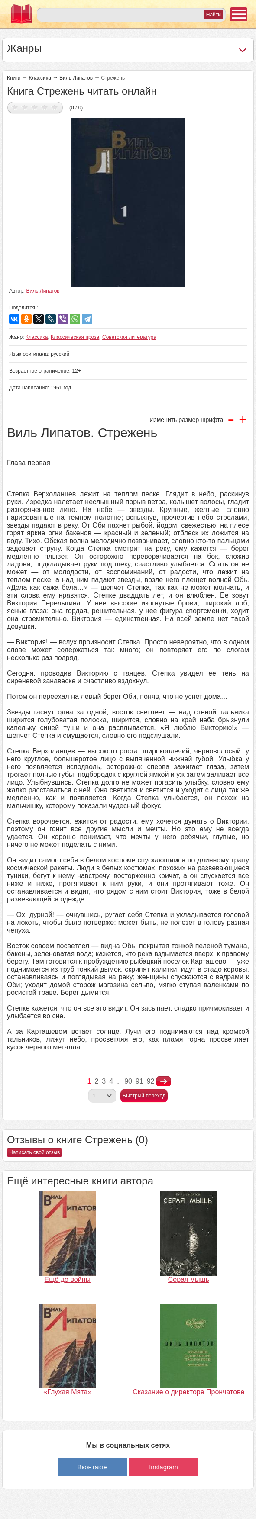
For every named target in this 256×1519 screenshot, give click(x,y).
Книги (13, 78)
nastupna (163, 1081)
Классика (40, 78)
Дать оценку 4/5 (45, 107)
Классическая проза (75, 337)
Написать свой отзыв (34, 1152)
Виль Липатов (76, 78)
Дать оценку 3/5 (35, 107)
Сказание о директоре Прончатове (188, 1392)
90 (128, 1081)
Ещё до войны (68, 1279)
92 (151, 1081)
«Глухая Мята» (67, 1392)
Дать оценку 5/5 (54, 107)
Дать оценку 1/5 (15, 107)
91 (139, 1081)
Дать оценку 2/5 (25, 107)
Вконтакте (92, 1467)
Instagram (163, 1467)
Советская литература (129, 337)
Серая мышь (188, 1279)
